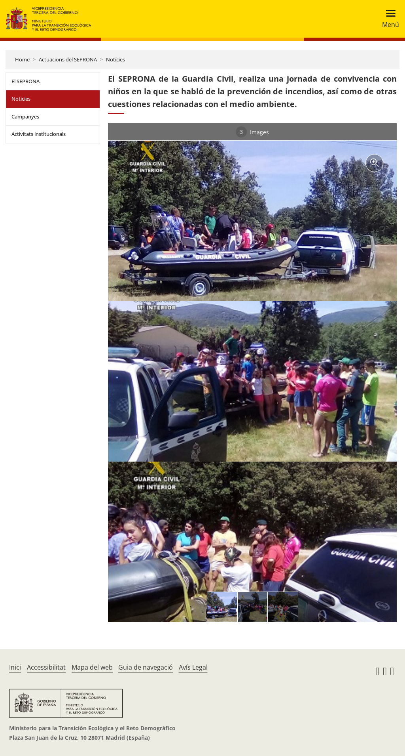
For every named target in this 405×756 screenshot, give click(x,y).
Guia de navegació (145, 667)
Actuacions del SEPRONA (68, 59)
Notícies (115, 59)
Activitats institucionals (38, 133)
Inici (15, 667)
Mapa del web (92, 667)
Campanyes (25, 116)
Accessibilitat (46, 667)
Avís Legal (193, 667)
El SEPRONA (25, 81)
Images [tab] (252, 131)
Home (22, 59)
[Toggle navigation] (388, 19)
